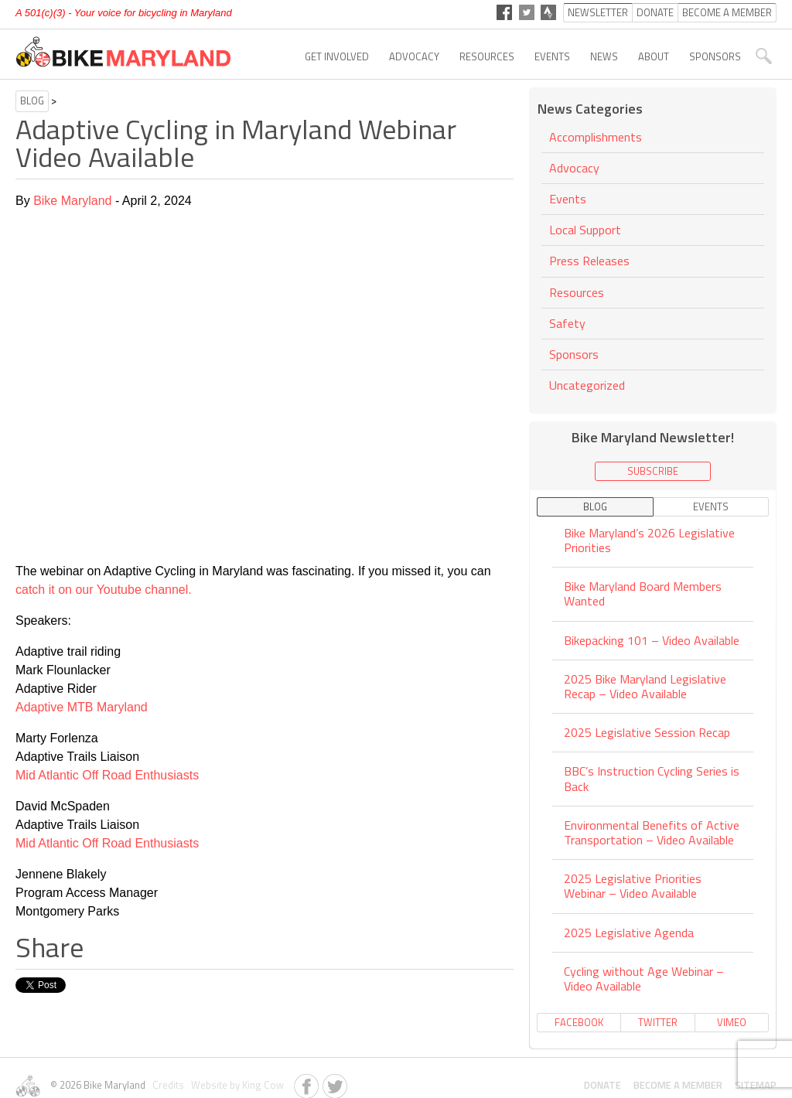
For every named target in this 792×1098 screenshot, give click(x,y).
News (604, 56)
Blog (32, 100)
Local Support (585, 229)
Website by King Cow (235, 1085)
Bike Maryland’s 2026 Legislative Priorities (649, 541)
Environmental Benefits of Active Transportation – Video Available (651, 832)
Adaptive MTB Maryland (81, 707)
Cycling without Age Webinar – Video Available (644, 978)
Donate (602, 1085)
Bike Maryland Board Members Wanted (643, 593)
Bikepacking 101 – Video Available (651, 640)
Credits (167, 1085)
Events (552, 56)
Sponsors (715, 56)
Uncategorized (587, 385)
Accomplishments (595, 138)
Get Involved (337, 56)
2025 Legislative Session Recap (647, 732)
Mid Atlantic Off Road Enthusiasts (107, 775)
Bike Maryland (72, 200)
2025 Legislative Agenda (629, 932)
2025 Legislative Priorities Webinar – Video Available (633, 885)
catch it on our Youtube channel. (103, 589)
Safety (567, 323)
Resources (486, 56)
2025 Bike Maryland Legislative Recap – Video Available (645, 686)
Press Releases (589, 260)
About (653, 56)
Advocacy (414, 56)
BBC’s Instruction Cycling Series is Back (651, 778)
